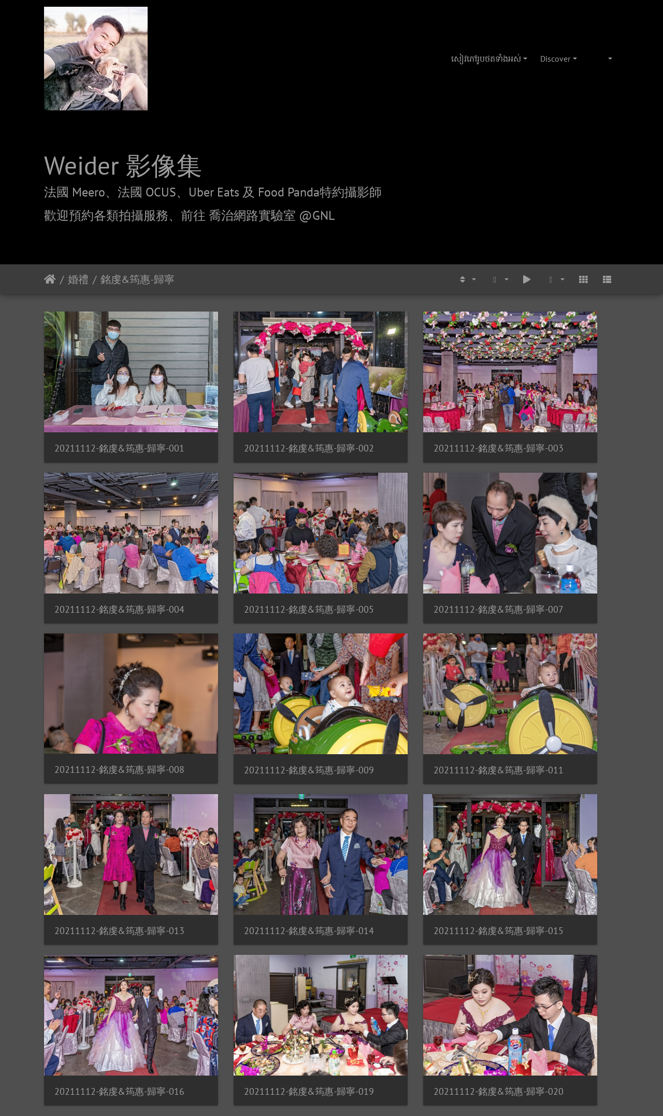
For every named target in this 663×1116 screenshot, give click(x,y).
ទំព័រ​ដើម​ (50, 279)
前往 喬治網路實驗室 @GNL (258, 215)
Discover (555, 58)
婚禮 (78, 279)
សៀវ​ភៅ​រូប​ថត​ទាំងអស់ (486, 58)
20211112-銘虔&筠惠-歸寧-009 (553, 550)
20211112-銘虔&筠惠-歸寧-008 (405, 550)
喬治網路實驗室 (302, 965)
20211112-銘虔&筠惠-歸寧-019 (257, 814)
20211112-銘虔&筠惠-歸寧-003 (405, 419)
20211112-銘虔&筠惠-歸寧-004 (553, 419)
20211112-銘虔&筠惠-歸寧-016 (110, 814)
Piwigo (366, 906)
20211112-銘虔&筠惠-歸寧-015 (553, 682)
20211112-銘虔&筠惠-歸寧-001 (110, 419)
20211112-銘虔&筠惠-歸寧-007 (257, 550)
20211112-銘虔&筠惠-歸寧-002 (257, 419)
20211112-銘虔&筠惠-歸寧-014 (405, 682)
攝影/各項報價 (363, 965)
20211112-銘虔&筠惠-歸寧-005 (110, 550)
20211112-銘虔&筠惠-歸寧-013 (257, 682)
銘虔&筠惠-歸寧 (137, 279)
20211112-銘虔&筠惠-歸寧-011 (110, 682)
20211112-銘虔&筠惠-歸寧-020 (405, 814)
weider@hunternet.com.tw (331, 1053)
